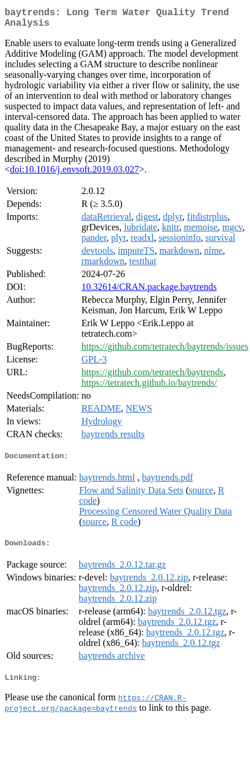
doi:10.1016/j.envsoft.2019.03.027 (74, 174)
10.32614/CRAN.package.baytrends (149, 291)
